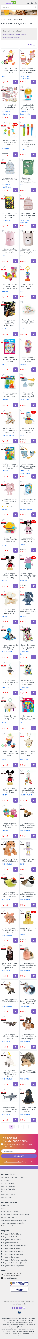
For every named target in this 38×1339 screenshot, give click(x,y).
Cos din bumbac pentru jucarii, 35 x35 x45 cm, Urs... (28, 251)
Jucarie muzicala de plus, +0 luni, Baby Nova (28, 753)
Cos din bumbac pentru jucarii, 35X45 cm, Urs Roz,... (10, 251)
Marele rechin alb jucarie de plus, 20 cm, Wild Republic (10, 1110)
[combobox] (19, 7)
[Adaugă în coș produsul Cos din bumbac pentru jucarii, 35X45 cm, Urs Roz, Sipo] (15, 261)
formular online (17, 1226)
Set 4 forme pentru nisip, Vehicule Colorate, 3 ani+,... (10, 395)
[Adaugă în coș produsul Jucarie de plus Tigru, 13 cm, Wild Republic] (15, 869)
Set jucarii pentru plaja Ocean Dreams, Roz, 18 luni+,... (28, 70)
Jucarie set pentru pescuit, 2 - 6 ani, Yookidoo (10, 142)
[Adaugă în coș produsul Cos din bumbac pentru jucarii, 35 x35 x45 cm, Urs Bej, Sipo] (33, 261)
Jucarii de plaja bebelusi (11, 37)
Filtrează (31, 45)
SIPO (21, 185)
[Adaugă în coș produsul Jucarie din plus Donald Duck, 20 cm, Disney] (33, 441)
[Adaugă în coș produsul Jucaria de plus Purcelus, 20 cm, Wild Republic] (15, 940)
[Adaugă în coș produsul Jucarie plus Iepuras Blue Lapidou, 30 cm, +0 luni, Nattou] (33, 622)
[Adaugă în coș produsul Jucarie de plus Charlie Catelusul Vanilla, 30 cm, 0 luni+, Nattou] (15, 622)
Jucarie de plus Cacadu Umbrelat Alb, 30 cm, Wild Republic (10, 1073)
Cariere (3, 1208)
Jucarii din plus (21, 34)
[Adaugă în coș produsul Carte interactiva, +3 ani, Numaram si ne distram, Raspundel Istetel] (33, 514)
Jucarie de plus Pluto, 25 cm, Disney (28, 929)
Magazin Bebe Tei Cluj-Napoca (13, 1266)
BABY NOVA (24, 759)
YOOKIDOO (5, 149)
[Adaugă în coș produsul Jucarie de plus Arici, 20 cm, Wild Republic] (33, 1084)
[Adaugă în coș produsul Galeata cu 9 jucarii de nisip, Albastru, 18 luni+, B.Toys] (15, 765)
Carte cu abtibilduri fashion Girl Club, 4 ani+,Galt (10, 359)
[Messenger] (17, 1308)
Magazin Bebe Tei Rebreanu (12, 1251)
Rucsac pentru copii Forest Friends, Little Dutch (10, 180)
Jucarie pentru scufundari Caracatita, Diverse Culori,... (28, 143)
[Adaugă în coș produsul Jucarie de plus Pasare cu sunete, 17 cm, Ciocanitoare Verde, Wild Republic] (15, 905)
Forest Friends (6, 187)
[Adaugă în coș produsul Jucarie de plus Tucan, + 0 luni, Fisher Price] (15, 693)
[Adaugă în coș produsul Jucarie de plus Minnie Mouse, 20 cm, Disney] (33, 550)
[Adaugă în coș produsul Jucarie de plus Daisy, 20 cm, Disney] (33, 869)
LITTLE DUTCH (24, 76)
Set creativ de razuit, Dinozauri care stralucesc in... (10, 215)
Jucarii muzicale (8, 34)
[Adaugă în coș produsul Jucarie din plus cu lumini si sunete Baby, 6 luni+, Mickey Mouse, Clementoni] (33, 693)
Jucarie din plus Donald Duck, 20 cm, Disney (28, 430)
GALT (3, 364)
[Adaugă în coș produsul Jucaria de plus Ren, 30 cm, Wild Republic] (15, 1011)
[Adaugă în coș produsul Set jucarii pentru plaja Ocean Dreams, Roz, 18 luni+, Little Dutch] (33, 82)
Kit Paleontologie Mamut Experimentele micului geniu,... (10, 323)
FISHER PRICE (6, 687)
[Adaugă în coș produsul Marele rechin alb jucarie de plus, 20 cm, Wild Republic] (15, 1120)
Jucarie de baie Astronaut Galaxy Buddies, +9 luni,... (28, 107)
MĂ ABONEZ (19, 1156)
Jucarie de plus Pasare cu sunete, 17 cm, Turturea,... (28, 966)
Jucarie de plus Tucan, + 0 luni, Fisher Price (10, 682)
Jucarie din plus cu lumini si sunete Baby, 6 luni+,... (28, 682)
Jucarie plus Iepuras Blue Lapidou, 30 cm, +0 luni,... (28, 611)
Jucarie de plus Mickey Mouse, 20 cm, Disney (10, 576)
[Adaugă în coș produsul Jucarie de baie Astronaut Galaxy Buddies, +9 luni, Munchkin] (33, 117)
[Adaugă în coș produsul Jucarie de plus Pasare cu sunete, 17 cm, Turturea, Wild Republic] (33, 976)
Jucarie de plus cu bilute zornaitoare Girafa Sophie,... (10, 430)
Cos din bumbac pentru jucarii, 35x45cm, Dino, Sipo (28, 180)
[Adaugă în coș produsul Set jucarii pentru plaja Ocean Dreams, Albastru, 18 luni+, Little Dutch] (33, 476)
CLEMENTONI (24, 652)
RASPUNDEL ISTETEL (26, 509)
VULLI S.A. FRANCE (8, 435)
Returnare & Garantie (8, 1186)
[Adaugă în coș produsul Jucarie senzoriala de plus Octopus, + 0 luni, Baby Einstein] (15, 657)
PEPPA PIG (23, 580)
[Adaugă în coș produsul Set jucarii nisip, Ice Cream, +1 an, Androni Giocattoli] (15, 297)
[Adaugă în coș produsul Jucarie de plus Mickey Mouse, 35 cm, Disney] (15, 800)
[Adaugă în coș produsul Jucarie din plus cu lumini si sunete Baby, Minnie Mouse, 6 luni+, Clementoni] (33, 657)
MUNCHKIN (24, 112)
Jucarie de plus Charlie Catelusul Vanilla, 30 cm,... (10, 611)
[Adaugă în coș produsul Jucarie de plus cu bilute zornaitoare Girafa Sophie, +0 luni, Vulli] (15, 441)
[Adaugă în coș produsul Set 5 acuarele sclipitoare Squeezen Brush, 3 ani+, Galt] (33, 728)
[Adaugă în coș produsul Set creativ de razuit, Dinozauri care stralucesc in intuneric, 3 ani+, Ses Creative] (15, 226)
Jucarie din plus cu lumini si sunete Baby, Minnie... (28, 647)
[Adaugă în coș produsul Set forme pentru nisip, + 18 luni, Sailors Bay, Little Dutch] (33, 405)
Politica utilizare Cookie (9, 1211)
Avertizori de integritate (9, 1217)
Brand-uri (4, 1192)
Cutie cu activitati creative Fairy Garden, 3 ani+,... (9, 107)
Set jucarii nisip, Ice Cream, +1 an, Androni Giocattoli (10, 286)
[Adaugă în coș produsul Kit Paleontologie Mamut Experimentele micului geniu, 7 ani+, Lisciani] (15, 334)
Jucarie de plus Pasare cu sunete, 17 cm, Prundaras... (28, 895)
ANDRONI (5, 291)
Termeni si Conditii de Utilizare (12, 1177)
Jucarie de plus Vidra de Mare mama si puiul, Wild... (10, 966)
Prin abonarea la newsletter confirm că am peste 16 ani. (19, 1145)
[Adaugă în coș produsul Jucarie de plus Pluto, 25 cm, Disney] (33, 940)
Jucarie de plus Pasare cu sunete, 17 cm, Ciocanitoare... (10, 895)
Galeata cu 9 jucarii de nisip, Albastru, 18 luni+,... (10, 753)
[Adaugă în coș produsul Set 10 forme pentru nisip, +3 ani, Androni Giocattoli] (15, 476)
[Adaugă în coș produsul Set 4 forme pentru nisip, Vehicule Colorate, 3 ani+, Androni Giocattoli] (15, 405)
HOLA (22, 329)
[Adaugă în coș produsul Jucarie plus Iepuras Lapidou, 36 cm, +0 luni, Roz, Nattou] (15, 514)
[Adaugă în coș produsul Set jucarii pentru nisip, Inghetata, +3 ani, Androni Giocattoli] (15, 836)
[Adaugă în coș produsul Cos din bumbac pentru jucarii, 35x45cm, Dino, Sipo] (33, 190)
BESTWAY (23, 149)
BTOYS (4, 76)
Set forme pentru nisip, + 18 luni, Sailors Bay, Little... (28, 395)
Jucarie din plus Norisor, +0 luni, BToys (10, 718)
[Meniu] (2, 2)
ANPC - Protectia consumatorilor (12, 1223)
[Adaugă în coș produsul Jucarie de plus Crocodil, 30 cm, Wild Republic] (15, 1047)
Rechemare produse (8, 1195)
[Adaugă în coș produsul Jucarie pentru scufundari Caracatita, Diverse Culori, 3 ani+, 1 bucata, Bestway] (33, 155)
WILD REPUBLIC (25, 830)
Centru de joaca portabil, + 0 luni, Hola (28, 322)
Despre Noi (5, 1206)
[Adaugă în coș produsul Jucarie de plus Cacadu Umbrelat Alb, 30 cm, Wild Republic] (15, 1084)
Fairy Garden (6, 114)
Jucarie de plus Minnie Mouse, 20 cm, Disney (28, 540)
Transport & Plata (7, 1183)
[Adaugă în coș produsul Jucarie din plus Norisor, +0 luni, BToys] (15, 728)
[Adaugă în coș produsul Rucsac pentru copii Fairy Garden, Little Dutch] (33, 226)
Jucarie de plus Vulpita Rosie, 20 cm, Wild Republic (28, 826)
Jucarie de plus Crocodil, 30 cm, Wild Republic (10, 1037)
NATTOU (4, 509)
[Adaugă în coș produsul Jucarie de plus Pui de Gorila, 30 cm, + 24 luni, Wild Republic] (33, 1120)
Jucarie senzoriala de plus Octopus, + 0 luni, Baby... (10, 647)
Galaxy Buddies (25, 114)
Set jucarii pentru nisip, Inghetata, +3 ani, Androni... (10, 826)
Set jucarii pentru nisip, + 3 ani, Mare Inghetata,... (28, 359)
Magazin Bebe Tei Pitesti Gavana (13, 1245)
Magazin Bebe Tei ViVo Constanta (14, 1260)
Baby (21, 654)
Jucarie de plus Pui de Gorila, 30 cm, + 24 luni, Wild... (28, 1110)
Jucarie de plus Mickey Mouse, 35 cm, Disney (10, 790)
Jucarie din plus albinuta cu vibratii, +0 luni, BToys (10, 540)
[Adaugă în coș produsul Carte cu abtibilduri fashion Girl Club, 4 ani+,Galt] (15, 369)
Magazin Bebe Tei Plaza (10, 1248)
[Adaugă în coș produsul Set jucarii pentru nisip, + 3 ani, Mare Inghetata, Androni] (33, 369)
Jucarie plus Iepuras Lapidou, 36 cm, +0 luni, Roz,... (10, 502)
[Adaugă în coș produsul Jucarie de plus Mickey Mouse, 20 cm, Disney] (15, 586)
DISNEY (22, 435)
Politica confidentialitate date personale (15, 1214)
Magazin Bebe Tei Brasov (11, 1237)
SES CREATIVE (6, 220)
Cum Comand (6, 1180)
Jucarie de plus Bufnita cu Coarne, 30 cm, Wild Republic (28, 1037)
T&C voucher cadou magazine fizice (13, 1220)
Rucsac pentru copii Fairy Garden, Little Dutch (28, 215)
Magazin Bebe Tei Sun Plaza (12, 1254)
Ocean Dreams (25, 78)
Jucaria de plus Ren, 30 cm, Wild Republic (10, 1000)
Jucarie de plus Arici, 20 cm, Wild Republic (28, 1071)
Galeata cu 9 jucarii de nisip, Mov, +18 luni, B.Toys (10, 70)
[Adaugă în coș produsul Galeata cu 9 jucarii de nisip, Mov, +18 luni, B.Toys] (15, 82)
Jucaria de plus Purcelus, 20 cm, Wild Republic (10, 930)
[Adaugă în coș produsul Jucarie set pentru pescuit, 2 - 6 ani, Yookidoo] (15, 154)
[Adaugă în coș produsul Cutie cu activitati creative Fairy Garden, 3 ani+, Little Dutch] (15, 117)
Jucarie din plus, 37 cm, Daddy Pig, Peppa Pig (28, 576)
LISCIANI (4, 329)
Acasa (3, 19)
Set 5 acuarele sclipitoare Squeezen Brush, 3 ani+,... (28, 718)
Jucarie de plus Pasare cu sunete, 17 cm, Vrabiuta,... (28, 1001)
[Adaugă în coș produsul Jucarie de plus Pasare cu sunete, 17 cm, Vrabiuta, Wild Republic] (33, 1011)
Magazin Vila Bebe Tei (9, 1243)
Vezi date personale (17, 1162)
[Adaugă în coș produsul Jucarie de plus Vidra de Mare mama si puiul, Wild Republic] (15, 976)
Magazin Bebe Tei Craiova (11, 1240)
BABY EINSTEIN (7, 652)
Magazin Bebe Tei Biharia (11, 1234)
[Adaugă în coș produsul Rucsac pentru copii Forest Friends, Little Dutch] (15, 190)
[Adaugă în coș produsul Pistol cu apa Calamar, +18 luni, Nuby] (33, 297)
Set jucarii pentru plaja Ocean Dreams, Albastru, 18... (28, 466)
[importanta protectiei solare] (19, 12)
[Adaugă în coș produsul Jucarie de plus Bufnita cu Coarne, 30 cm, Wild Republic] (33, 1047)
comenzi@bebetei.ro (11, 1278)
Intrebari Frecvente (8, 1189)
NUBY (22, 291)
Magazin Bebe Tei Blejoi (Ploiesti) (13, 1263)
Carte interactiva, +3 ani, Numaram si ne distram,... (28, 502)
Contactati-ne (6, 1198)
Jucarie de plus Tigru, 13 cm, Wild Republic (10, 860)
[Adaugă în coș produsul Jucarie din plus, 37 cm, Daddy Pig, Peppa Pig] (33, 586)
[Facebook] (13, 1308)
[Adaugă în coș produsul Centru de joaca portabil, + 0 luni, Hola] (33, 334)
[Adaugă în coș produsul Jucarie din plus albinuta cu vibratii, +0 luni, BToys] (15, 550)
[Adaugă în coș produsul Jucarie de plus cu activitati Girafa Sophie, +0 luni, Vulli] (33, 800)
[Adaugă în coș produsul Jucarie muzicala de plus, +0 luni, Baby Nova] (33, 765)
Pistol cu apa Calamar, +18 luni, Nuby (28, 286)
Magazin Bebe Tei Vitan (10, 1257)
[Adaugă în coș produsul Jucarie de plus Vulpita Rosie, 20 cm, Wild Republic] (33, 836)
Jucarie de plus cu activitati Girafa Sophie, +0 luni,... (28, 790)
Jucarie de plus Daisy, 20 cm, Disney (28, 860)
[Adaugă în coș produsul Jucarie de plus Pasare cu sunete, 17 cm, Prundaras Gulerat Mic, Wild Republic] (33, 905)
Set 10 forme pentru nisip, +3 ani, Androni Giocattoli (10, 466)
